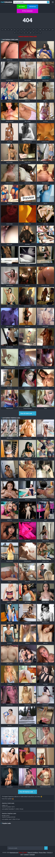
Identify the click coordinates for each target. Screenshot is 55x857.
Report (21, 852)
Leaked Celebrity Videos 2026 (27, 36)
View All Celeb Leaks (27, 413)
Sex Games (22, 6)
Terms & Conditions (33, 852)
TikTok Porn (32, 6)
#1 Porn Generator (27, 11)
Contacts (26, 854)
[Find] (46, 848)
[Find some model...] (25, 848)
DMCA (25, 852)
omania (6, 2)
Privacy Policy (42, 852)
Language (32, 854)
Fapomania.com (14, 852)
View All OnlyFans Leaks (27, 792)
